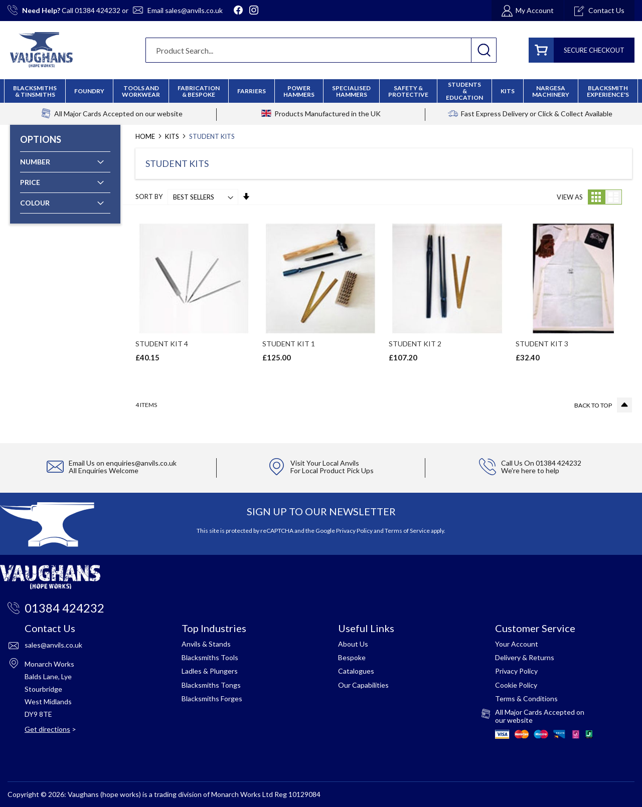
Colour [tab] (35, 202)
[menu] (321, 91)
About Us (353, 644)
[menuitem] (199, 91)
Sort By (149, 197)
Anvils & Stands (206, 644)
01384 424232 (97, 10)
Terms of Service (407, 530)
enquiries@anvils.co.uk (141, 463)
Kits (173, 136)
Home (145, 136)
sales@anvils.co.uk (194, 10)
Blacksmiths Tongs (211, 685)
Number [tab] (35, 161)
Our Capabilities (363, 685)
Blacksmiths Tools (210, 657)
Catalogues (356, 671)
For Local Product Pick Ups (332, 470)
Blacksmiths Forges (212, 698)
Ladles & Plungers (210, 671)
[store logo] (41, 50)
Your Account (516, 644)
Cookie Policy (516, 685)
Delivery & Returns (524, 657)
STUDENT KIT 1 (288, 343)
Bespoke (352, 657)
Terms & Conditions (526, 698)
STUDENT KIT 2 (415, 343)
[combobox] (321, 50)
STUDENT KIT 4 (161, 343)
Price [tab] (30, 182)
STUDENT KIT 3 (542, 343)
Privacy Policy (354, 530)
